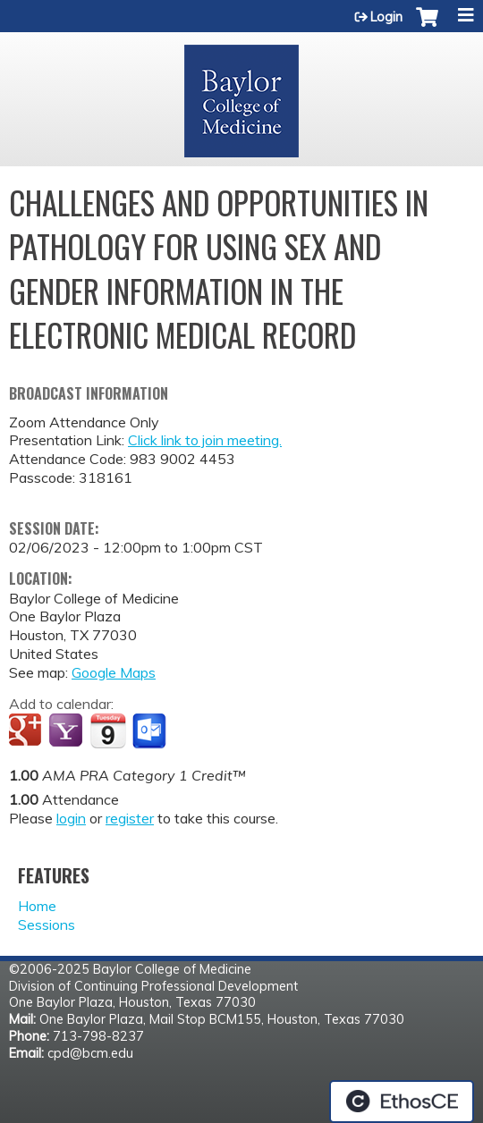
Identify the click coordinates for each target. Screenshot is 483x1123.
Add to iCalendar (107, 730)
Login (386, 17)
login (71, 818)
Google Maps (114, 672)
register (130, 818)
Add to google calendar (27, 731)
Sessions (46, 924)
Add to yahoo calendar (67, 731)
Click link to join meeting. (205, 440)
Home (37, 906)
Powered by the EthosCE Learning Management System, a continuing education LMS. (401, 1101)
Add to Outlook (150, 731)
